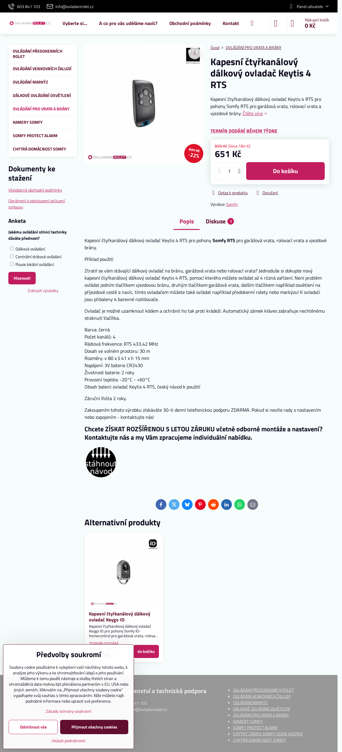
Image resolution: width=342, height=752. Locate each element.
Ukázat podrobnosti (68, 740)
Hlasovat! (22, 278)
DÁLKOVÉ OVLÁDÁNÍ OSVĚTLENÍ (261, 709)
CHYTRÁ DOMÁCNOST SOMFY (259, 740)
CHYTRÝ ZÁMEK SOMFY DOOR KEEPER (268, 734)
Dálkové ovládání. (28, 249)
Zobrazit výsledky (43, 290)
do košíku (285, 171)
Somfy (232, 204)
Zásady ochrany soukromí (68, 711)
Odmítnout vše (33, 727)
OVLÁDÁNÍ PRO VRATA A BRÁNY (261, 715)
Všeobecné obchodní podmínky (35, 190)
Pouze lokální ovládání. (32, 264)
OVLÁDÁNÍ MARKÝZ (250, 702)
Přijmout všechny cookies (94, 727)
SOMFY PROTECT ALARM (255, 727)
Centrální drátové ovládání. (36, 256)
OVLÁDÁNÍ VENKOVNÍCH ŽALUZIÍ (261, 696)
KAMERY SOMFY (248, 721)
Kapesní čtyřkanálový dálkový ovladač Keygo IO (119, 616)
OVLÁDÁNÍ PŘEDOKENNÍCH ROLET (263, 690)
